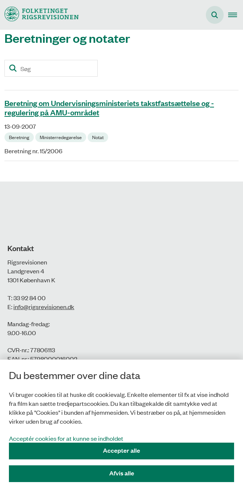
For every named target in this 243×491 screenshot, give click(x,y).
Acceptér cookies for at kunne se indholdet (66, 438)
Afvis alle (121, 473)
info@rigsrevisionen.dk (43, 306)
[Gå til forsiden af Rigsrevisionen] (39, 14)
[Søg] (51, 68)
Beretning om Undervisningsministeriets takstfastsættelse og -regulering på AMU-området (109, 107)
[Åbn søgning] (215, 15)
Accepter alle (121, 450)
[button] (235, 14)
